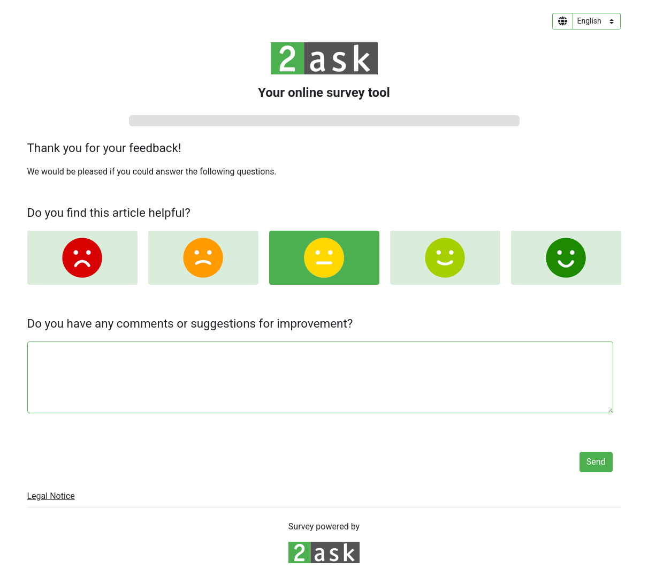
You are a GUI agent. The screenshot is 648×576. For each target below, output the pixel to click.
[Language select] (597, 21)
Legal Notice (51, 496)
